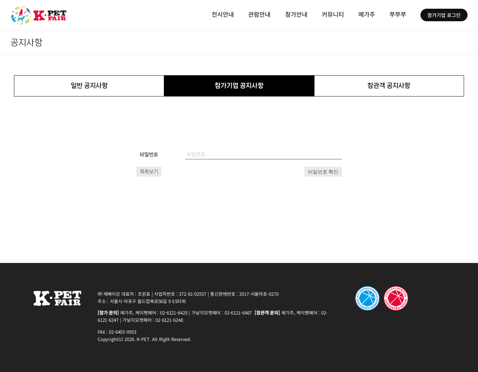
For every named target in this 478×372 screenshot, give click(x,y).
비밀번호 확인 (323, 172)
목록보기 (149, 172)
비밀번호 (149, 154)
